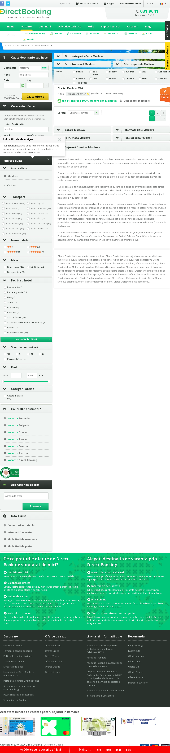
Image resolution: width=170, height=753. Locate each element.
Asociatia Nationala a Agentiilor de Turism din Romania (105, 664)
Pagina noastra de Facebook (18, 694)
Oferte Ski (133, 666)
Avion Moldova (19, 168)
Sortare (62, 112)
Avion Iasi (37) (12, 208)
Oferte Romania (53, 661)
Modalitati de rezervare (22, 539)
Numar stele (14, 240)
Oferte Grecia (52, 650)
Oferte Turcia (52, 656)
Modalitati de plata (20, 546)
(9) (37, 252)
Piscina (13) (12, 327)
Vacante (26, 26)
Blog (148, 26)
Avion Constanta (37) (40, 223)
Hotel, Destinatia (14, 124)
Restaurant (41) (14, 287)
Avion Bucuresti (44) (15, 203)
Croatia (18, 446)
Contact (12, 34)
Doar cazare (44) (15, 267)
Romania (19, 418)
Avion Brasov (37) (14, 223)
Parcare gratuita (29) (17, 292)
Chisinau (11, 185)
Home (10, 26)
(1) (10, 247)
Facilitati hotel (16, 280)
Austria (18, 453)
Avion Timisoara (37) (40, 208)
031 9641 (149, 11)
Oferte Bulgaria (53, 645)
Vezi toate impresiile (137, 100)
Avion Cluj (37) (37, 203)
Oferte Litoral (135, 661)
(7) (35, 247)
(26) (13, 252)
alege (44, 67)
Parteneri (132, 26)
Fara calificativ (16, 359)
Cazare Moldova (69, 130)
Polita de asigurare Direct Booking (21, 680)
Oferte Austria (52, 672)
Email (7, 135)
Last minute (134, 650)
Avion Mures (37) (14, 218)
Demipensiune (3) (15, 272)
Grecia (17, 432)
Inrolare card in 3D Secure (100, 695)
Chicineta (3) (13, 312)
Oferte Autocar (136, 677)
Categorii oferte (17, 389)
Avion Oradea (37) (39, 228)
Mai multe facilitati (26, 339)
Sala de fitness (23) (16, 317)
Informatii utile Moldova (133, 130)
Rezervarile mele (130, 3)
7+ (31, 354)
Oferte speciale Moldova (134, 64)
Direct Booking (25, 12)
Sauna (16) (12, 302)
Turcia (17, 439)
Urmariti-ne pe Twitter (14, 700)
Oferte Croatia (52, 666)
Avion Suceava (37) (15, 228)
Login (109, 3)
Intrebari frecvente (20, 532)
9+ (8, 354)
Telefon (36, 135)
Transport (12, 197)
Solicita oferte (87, 3)
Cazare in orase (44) (15, 397)
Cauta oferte (35, 97)
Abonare (35, 506)
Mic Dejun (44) (37, 267)
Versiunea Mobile (53, 744)
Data (7, 80)
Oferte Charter (136, 672)
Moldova (13, 176)
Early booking (135, 645)
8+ (20, 354)
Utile (91, 26)
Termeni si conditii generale (17, 650)
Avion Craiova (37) (39, 213)
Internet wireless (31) (17, 332)
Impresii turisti (110, 26)
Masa (9, 260)
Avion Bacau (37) (14, 213)
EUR (149, 3)
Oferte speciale (136, 656)
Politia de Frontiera (96, 657)
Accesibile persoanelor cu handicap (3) (26, 322)
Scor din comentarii (19, 347)
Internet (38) (13, 307)
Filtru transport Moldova (74, 64)
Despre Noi (63, 3)
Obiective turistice (69, 26)
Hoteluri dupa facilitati (132, 138)
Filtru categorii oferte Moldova (78, 56)
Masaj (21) (12, 297)
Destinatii (45, 26)
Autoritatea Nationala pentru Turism (105, 690)
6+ (43, 354)
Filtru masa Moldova (72, 138)
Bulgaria (18, 425)
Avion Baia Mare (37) (16, 233)
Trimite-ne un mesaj (13, 661)
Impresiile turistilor (138, 682)
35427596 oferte (13, 98)
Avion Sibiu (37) (37, 218)
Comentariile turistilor (22, 525)
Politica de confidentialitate (17, 656)
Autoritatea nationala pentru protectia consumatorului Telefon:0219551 (102, 649)
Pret (8, 367)
